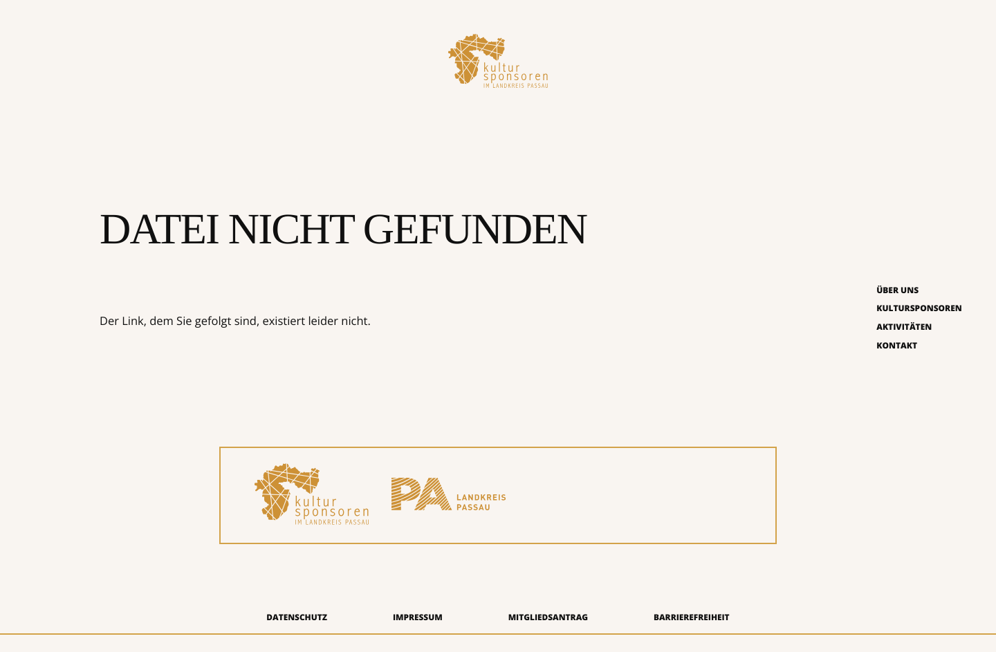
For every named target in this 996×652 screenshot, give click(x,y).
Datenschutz (296, 617)
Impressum (418, 617)
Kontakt (896, 345)
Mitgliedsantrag (548, 617)
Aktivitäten (904, 327)
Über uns (897, 290)
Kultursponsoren (919, 308)
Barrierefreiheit (692, 617)
